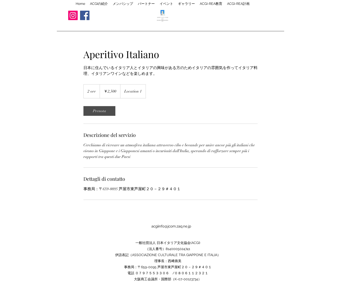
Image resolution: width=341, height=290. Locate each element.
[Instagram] (73, 15)
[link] (99, 111)
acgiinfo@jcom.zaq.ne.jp (171, 226)
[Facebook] (84, 15)
